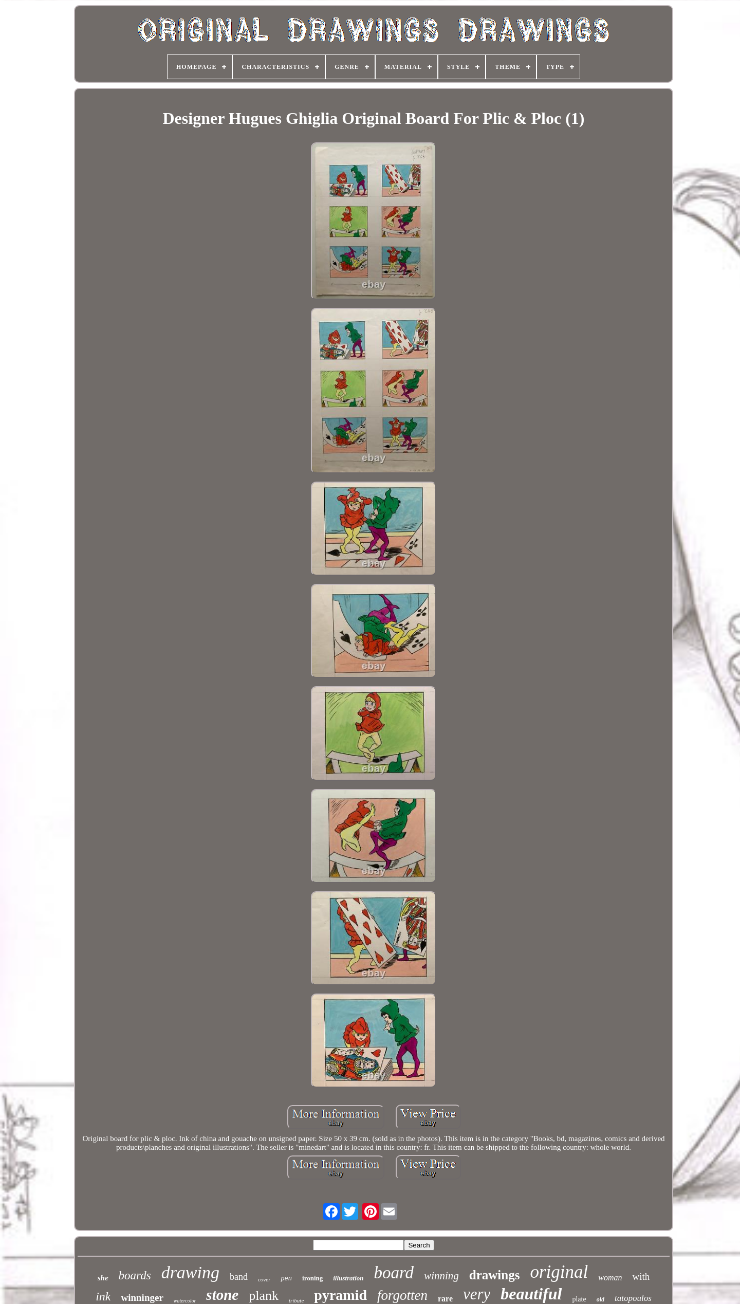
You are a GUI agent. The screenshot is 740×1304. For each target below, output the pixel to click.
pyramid (340, 1295)
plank (264, 1295)
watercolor (185, 1300)
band (239, 1277)
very (476, 1294)
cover (264, 1279)
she (103, 1278)
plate (579, 1299)
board (394, 1272)
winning (441, 1276)
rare (445, 1298)
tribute (296, 1300)
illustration (348, 1278)
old (600, 1299)
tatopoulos (633, 1298)
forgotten (402, 1295)
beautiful (531, 1293)
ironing (312, 1278)
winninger (142, 1297)
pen (286, 1278)
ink (103, 1296)
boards (135, 1275)
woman (610, 1277)
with (641, 1276)
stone (222, 1295)
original (559, 1272)
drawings (494, 1275)
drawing (190, 1272)
